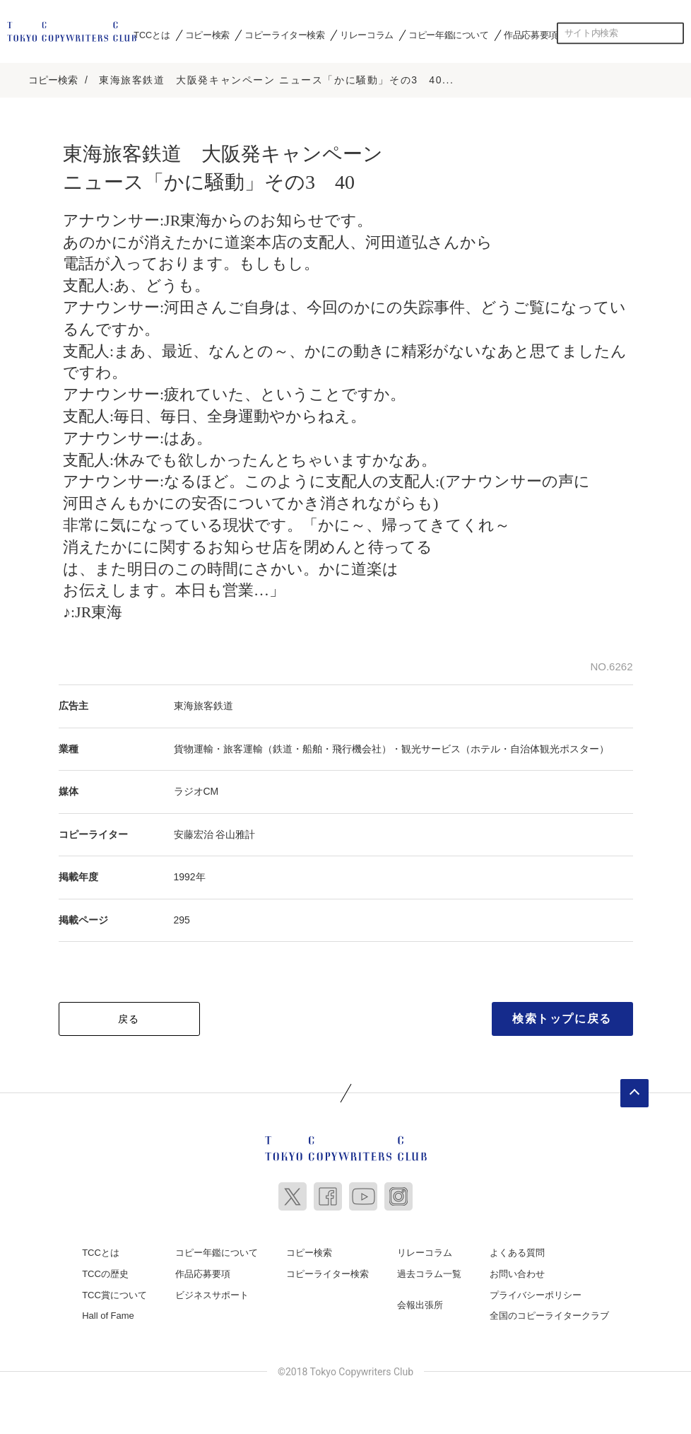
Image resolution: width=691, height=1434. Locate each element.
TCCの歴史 (105, 1272)
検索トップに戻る (562, 1017)
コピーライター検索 (284, 35)
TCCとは (152, 35)
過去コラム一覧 (429, 1272)
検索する (673, 33)
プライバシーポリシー (535, 1293)
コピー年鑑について (448, 35)
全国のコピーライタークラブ (549, 1314)
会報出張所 (420, 1303)
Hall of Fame (108, 1314)
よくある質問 (517, 1251)
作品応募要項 (530, 35)
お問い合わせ (517, 1272)
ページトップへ (634, 1092)
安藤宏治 (193, 832)
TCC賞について (114, 1293)
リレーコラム (367, 35)
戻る (129, 1017)
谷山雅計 (235, 832)
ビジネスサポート (212, 1293)
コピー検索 (207, 35)
